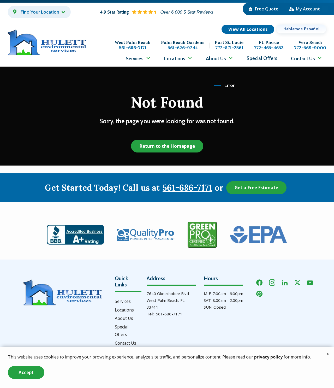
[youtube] (310, 282)
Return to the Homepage (167, 146)
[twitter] (297, 282)
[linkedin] (285, 282)
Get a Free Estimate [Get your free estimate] (256, 188)
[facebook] (259, 282)
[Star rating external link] (156, 12)
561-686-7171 (187, 187)
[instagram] (272, 282)
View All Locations (247, 29)
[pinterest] (259, 293)
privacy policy (268, 373)
